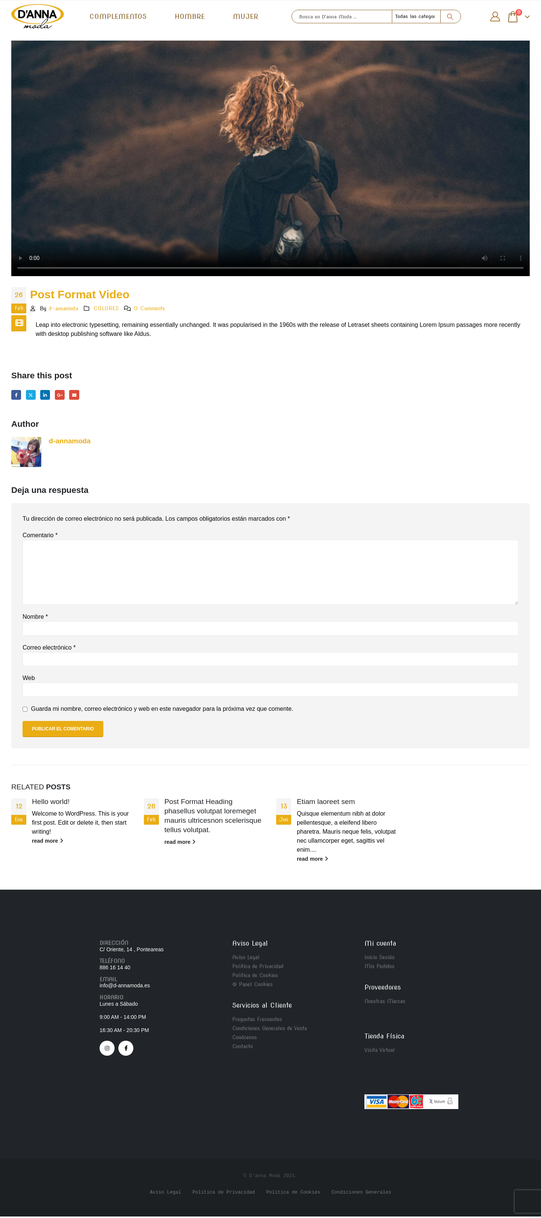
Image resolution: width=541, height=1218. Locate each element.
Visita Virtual (379, 1052)
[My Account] (495, 16)
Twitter (32, 395)
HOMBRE (190, 16)
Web (29, 679)
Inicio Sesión (379, 959)
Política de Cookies (293, 1194)
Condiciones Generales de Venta (269, 1030)
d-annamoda (63, 308)
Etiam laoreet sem (326, 803)
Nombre (35, 618)
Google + (64, 395)
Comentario (40, 536)
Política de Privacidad (223, 1194)
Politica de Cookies (255, 977)
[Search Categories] (416, 16)
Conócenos (244, 1039)
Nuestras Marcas (384, 1003)
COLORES (106, 308)
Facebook (16, 395)
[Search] (450, 16)
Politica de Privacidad (257, 968)
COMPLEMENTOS (118, 16)
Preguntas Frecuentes (257, 1021)
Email (80, 395)
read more (47, 842)
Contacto (242, 1048)
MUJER (245, 16)
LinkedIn (48, 395)
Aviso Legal (246, 959)
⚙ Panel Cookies (252, 986)
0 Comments (149, 308)
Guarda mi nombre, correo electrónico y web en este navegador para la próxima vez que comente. (162, 710)
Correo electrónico (49, 649)
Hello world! (51, 803)
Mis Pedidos (379, 968)
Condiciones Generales (361, 1194)
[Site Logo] (37, 16)
